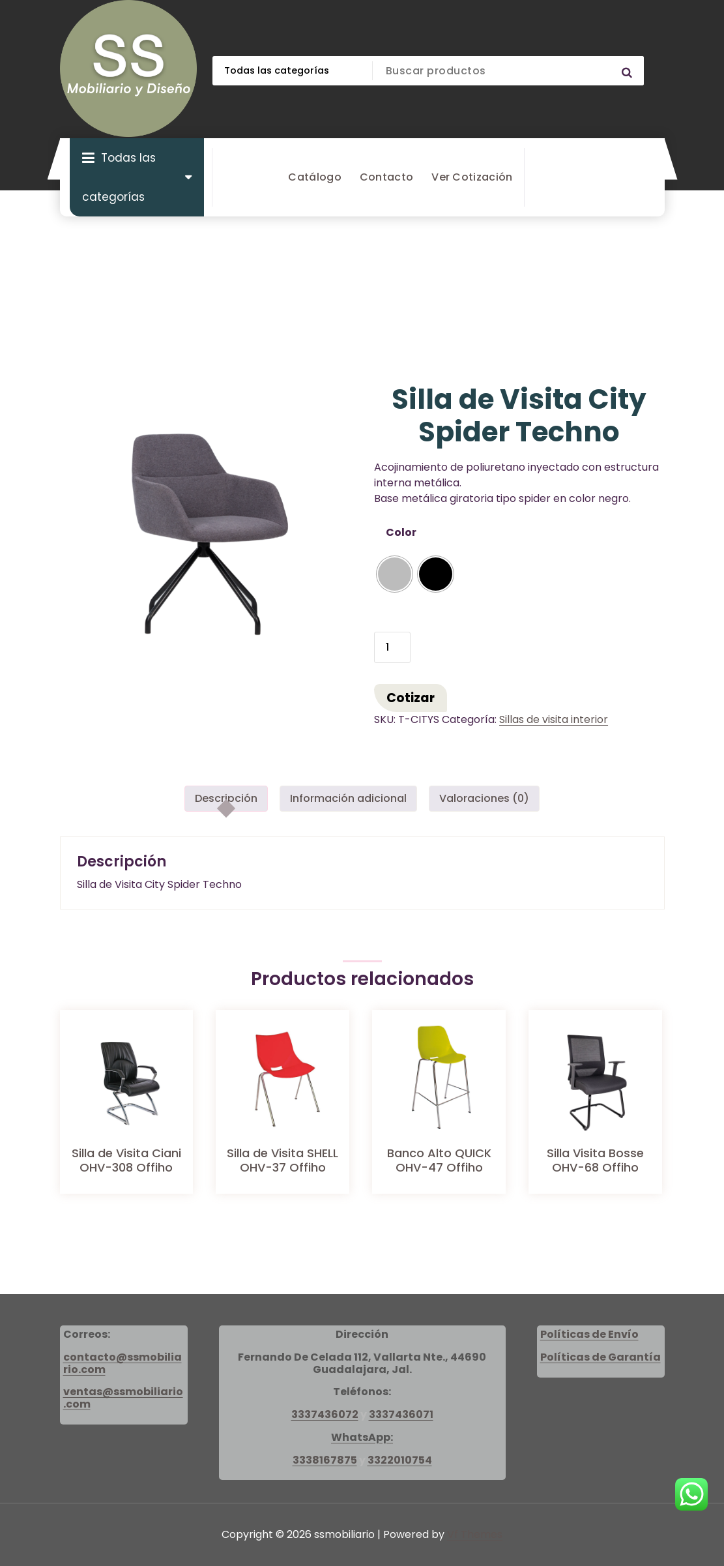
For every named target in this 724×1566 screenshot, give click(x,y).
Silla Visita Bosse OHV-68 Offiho (595, 1160)
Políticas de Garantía (600, 1357)
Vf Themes (474, 1534)
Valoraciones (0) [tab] (484, 798)
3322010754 (400, 1460)
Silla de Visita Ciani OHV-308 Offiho (126, 1160)
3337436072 (324, 1414)
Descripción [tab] (226, 798)
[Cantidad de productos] (392, 647)
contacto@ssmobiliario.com (122, 1363)
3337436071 (401, 1414)
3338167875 (325, 1460)
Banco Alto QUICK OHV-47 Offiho (439, 1160)
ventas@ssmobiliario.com (123, 1397)
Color (401, 532)
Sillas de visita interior (553, 719)
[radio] (395, 574)
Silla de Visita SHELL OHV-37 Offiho (282, 1160)
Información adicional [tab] (348, 798)
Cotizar (410, 698)
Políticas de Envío (589, 1334)
